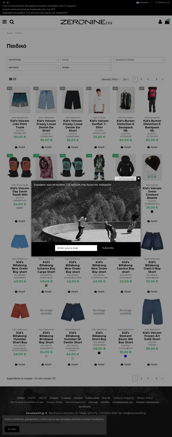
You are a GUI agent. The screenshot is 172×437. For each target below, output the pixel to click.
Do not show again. (127, 179)
